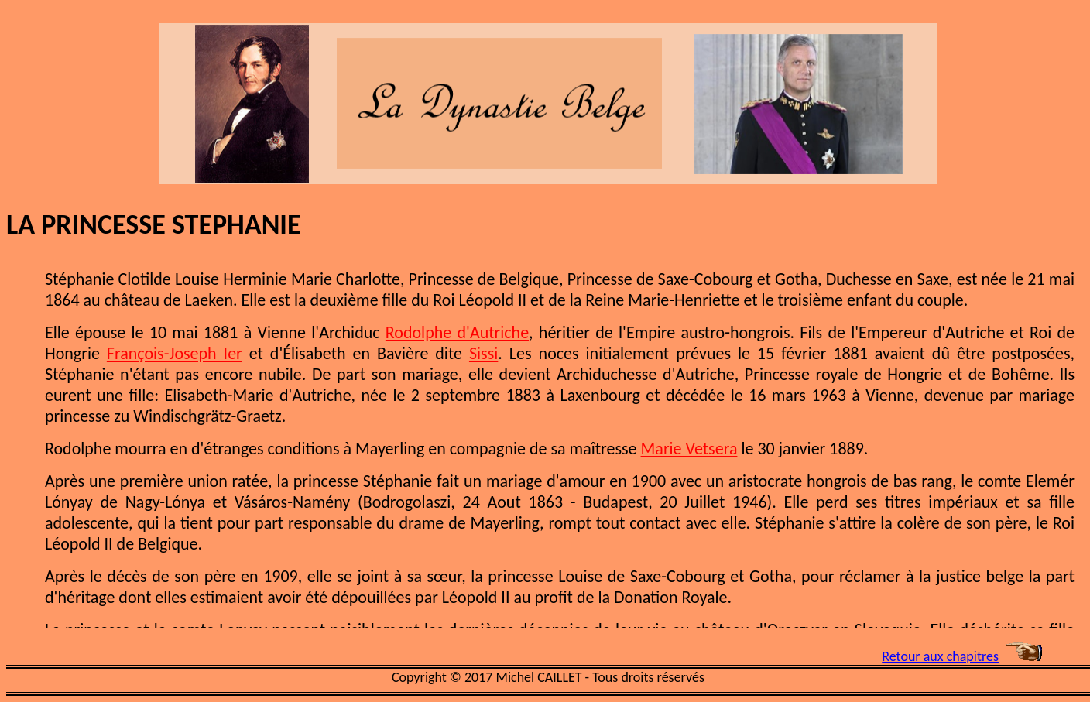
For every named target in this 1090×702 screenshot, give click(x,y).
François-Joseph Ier (174, 353)
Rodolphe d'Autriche (457, 332)
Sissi (483, 353)
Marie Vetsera (689, 448)
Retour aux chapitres (940, 656)
